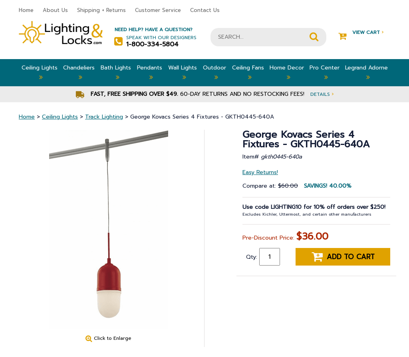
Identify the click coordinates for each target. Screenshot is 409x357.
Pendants (149, 72)
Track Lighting (104, 117)
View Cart (360, 32)
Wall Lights (182, 72)
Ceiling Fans (248, 72)
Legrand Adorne (366, 72)
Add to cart (343, 257)
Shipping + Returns (101, 10)
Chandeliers (79, 72)
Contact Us (205, 10)
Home (26, 10)
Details (322, 94)
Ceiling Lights (40, 72)
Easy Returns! (260, 172)
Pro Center (325, 72)
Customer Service (158, 10)
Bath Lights (116, 72)
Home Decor (287, 72)
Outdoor (214, 72)
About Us (55, 10)
